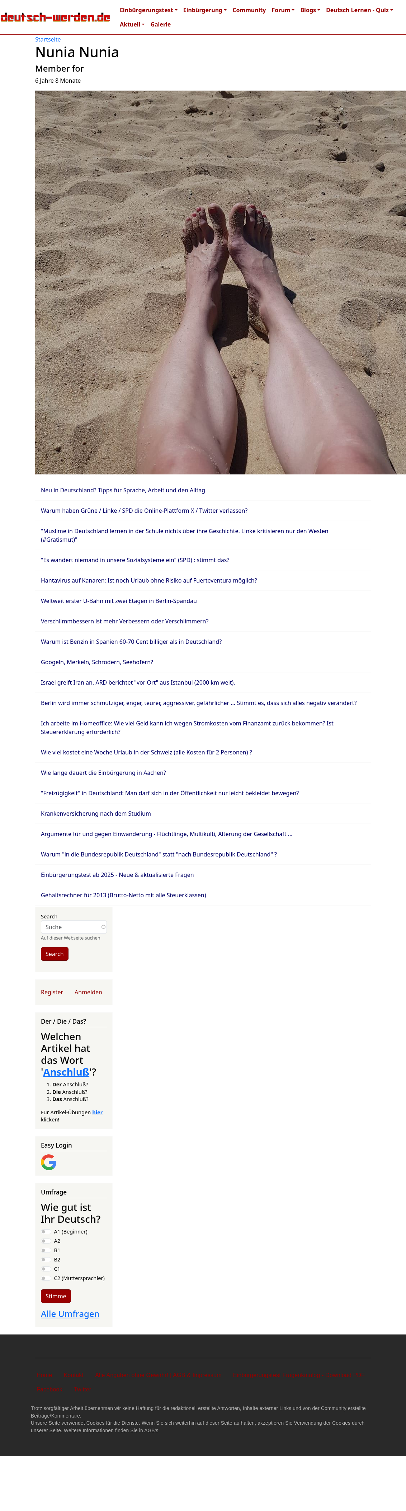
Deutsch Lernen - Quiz (357, 10)
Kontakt (73, 1375)
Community (249, 10)
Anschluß (66, 1071)
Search (49, 916)
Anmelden (88, 992)
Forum (281, 10)
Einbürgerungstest (146, 10)
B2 (57, 1259)
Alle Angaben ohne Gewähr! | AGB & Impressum (158, 1375)
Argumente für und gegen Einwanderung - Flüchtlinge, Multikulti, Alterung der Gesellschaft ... (167, 834)
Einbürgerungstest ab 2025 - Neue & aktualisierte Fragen (117, 875)
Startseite (48, 39)
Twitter (82, 1389)
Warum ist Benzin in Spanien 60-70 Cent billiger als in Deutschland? (131, 642)
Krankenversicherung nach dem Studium (96, 813)
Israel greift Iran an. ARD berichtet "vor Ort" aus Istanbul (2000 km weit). (138, 682)
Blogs (308, 10)
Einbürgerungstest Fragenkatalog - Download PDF (299, 1375)
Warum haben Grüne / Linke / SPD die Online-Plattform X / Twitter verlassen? (144, 511)
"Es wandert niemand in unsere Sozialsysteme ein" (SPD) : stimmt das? (135, 560)
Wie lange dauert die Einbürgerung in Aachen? (103, 773)
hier (97, 1112)
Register (52, 992)
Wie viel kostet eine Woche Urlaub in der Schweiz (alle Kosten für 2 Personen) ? (146, 752)
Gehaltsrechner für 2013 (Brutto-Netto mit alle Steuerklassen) (123, 895)
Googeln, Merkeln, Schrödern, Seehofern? (97, 662)
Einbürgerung (202, 10)
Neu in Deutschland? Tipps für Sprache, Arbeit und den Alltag (123, 490)
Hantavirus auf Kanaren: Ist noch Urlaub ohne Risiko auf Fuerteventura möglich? (149, 580)
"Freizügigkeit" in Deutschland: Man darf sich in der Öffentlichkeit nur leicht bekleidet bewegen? (170, 793)
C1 (57, 1268)
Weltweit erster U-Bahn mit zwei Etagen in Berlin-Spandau (119, 601)
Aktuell (130, 24)
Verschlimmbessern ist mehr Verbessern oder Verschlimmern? (124, 621)
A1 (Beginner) (71, 1231)
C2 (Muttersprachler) (79, 1277)
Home (44, 1375)
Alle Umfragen (70, 1313)
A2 (57, 1240)
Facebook (49, 1389)
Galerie (160, 24)
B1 (57, 1250)
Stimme (56, 1296)
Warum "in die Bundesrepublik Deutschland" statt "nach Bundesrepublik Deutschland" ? (159, 854)
